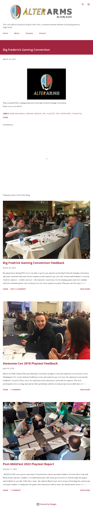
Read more (85, 289)
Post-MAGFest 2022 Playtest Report (28, 464)
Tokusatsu (77, 113)
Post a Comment (18, 289)
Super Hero (66, 113)
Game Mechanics (17, 113)
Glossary (29, 33)
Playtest (51, 113)
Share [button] (5, 117)
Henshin (29, 113)
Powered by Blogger (46, 504)
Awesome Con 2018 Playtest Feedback (30, 363)
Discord (42, 33)
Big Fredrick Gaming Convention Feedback (33, 263)
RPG (58, 113)
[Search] (82, 4)
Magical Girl (40, 113)
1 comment (15, 389)
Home (5, 33)
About (16, 33)
